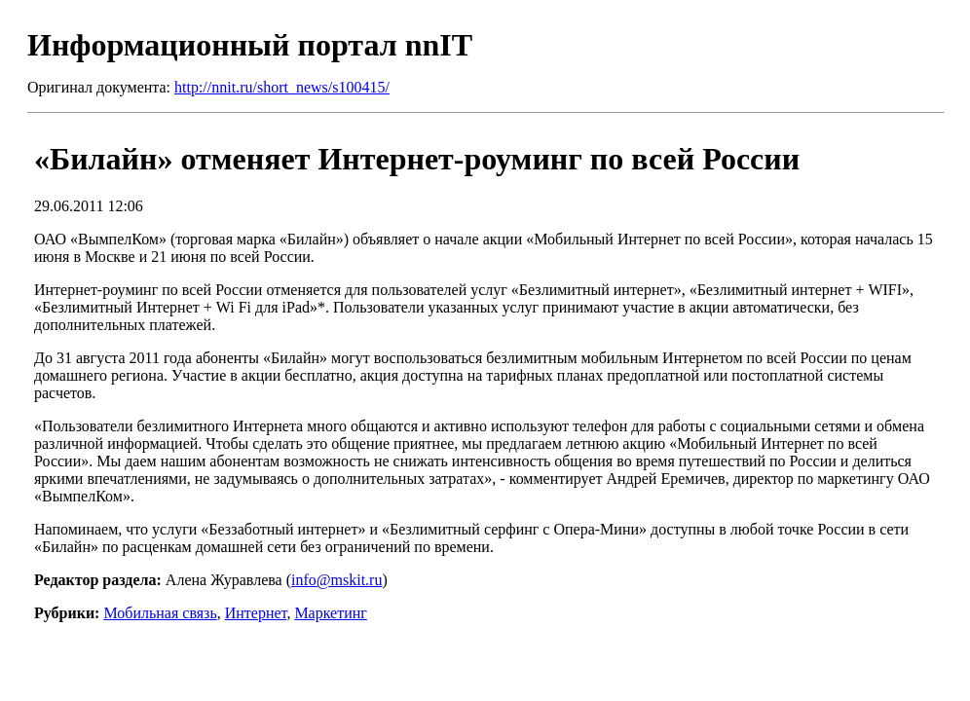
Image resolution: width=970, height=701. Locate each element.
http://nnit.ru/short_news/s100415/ (282, 87)
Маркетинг (330, 613)
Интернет (256, 613)
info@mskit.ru (336, 580)
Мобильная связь (159, 613)
